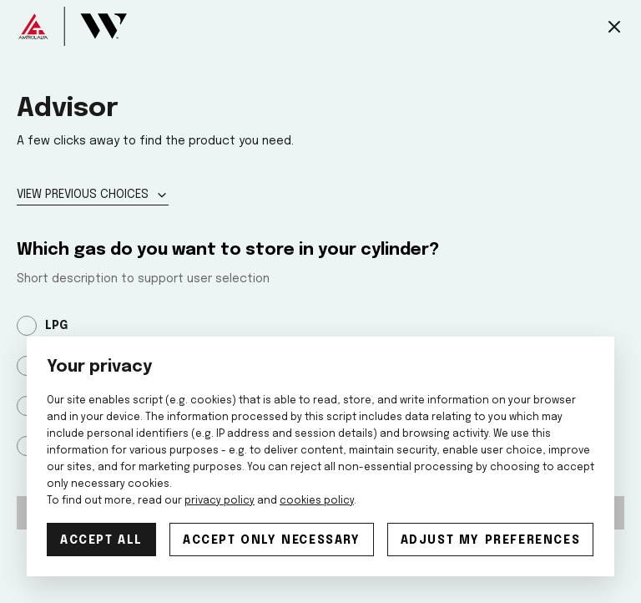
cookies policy (317, 501)
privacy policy (219, 501)
